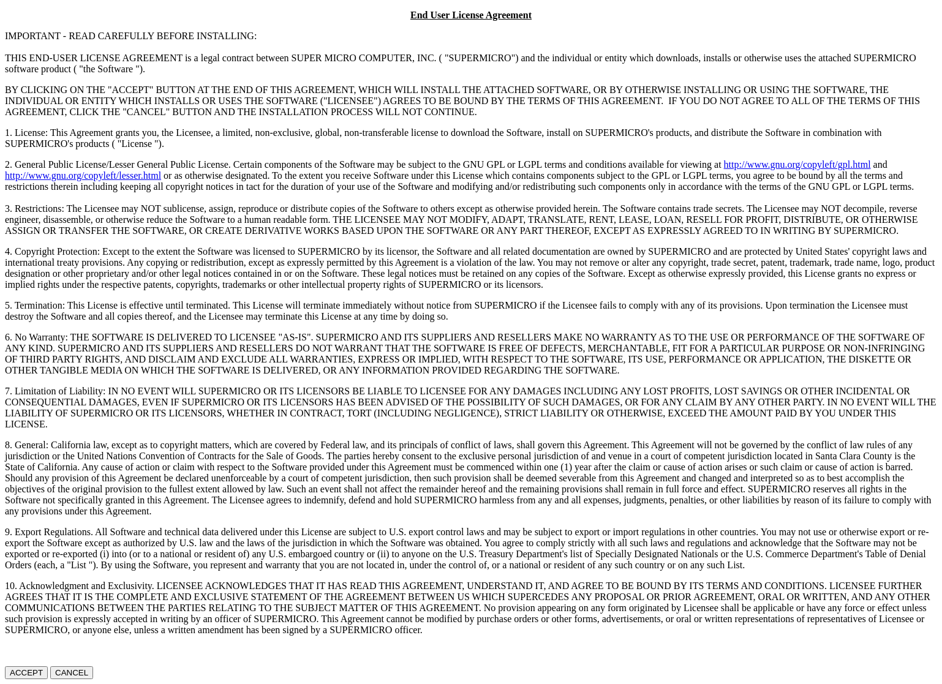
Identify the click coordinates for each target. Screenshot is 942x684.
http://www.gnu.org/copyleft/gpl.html (797, 164)
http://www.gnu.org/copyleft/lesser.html (83, 175)
